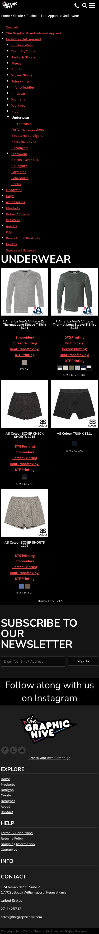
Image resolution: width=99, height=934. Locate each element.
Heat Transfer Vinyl (24, 349)
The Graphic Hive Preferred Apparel (33, 33)
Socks (16, 184)
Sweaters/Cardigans (27, 136)
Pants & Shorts (23, 57)
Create (18, 16)
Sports (16, 69)
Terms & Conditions (17, 833)
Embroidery (25, 337)
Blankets (13, 208)
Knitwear (18, 93)
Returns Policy (12, 838)
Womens (18, 99)
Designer (8, 801)
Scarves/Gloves (23, 142)
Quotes (11, 244)
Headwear (14, 190)
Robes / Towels (18, 214)
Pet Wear (13, 220)
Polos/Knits (20, 81)
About (5, 806)
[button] (84, 5)
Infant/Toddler (22, 87)
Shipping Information (18, 844)
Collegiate (19, 166)
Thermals (24, 124)
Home (5, 16)
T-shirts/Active (23, 51)
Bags (10, 196)
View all (12, 27)
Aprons (11, 226)
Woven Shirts (22, 75)
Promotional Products (23, 238)
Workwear (19, 105)
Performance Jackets (27, 129)
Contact (7, 812)
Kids (14, 111)
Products (8, 784)
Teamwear (19, 154)
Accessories (15, 202)
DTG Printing (74, 337)
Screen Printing (24, 343)
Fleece (16, 63)
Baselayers (20, 148)
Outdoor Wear (22, 45)
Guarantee (9, 849)
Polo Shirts (20, 178)
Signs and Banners (21, 250)
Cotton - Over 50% (25, 160)
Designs (7, 790)
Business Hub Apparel (42, 16)
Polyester (18, 172)
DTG (9, 232)
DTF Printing (24, 355)
